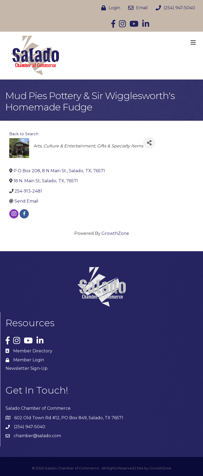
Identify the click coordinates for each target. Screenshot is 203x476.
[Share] (149, 143)
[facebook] (24, 213)
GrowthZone (115, 233)
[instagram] (14, 213)
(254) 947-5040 (29, 426)
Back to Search (23, 134)
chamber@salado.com (37, 435)
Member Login (28, 359)
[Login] (109, 8)
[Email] (137, 8)
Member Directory (32, 350)
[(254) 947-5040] (174, 8)
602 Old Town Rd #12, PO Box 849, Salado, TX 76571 (68, 417)
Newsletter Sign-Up (27, 368)
